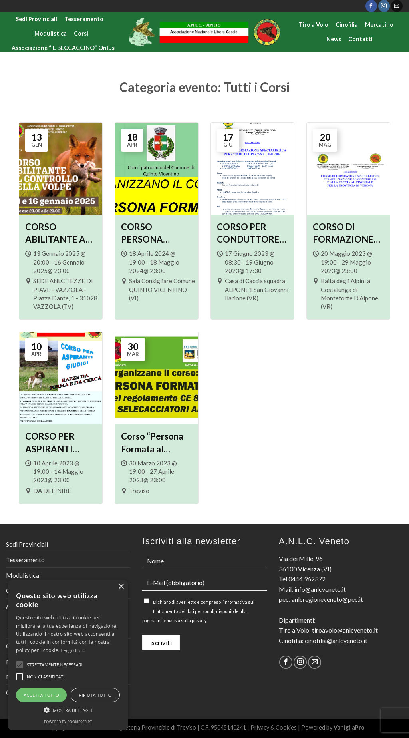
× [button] (121, 587)
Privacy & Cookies (273, 727)
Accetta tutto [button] (41, 695)
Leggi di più (73, 650)
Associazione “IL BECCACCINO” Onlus (63, 47)
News (333, 39)
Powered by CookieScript (68, 721)
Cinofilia (347, 24)
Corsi (81, 33)
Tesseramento (83, 19)
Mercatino (379, 24)
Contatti (360, 39)
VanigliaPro (349, 727)
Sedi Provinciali (36, 19)
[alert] (68, 655)
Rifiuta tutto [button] (95, 695)
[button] (68, 710)
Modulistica (50, 33)
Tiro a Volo (313, 24)
